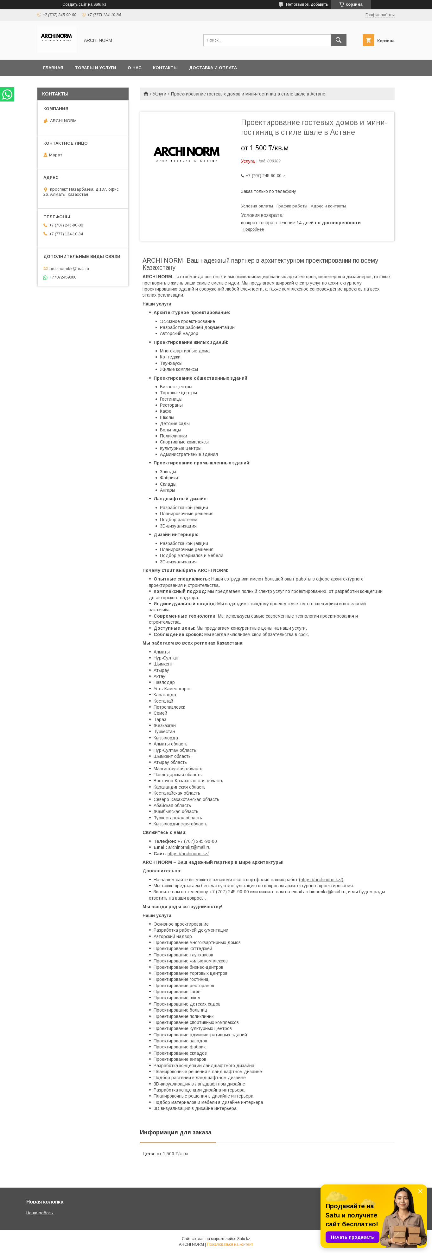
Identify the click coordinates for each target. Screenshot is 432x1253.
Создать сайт (74, 4)
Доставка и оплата (213, 67)
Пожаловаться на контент (230, 1244)
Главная (53, 67)
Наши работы (40, 1212)
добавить (319, 4)
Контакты (165, 67)
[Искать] (338, 40)
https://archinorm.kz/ (188, 853)
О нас (135, 67)
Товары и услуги (95, 67)
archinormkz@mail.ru (69, 268)
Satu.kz (243, 1239)
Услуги (159, 93)
